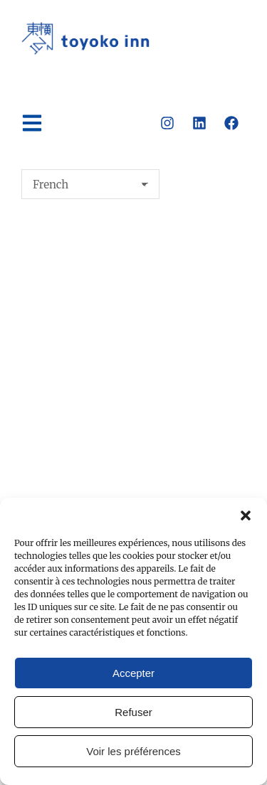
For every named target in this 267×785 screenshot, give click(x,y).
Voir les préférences (133, 751)
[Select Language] (90, 184)
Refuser (133, 712)
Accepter (133, 673)
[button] (246, 515)
